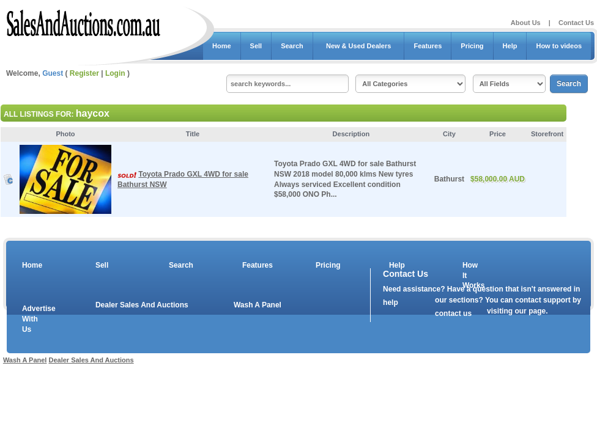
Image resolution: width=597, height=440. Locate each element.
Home (221, 46)
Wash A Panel (257, 305)
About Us (526, 22)
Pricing (472, 46)
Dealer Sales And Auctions (141, 305)
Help (510, 46)
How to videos (559, 46)
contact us (453, 313)
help (390, 302)
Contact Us (576, 22)
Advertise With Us (31, 319)
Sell (256, 46)
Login (115, 73)
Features (427, 46)
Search (292, 46)
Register (84, 73)
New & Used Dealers (358, 46)
